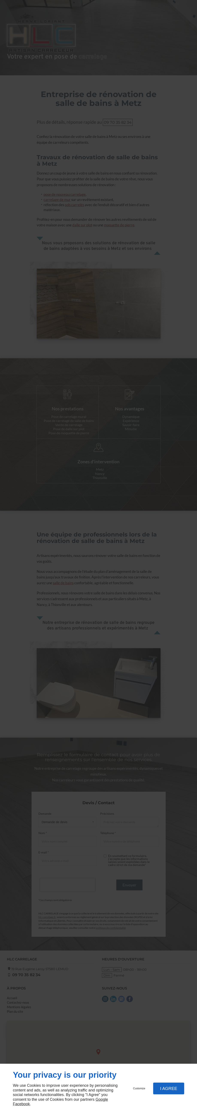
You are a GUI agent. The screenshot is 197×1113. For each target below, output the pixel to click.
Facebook (21, 1104)
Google (101, 1099)
